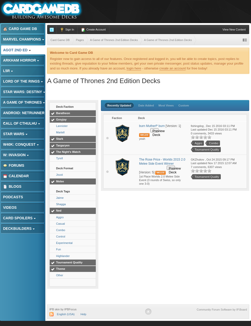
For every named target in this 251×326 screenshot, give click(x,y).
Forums (13, 165)
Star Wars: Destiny (24, 92)
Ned (58, 210)
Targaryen (62, 145)
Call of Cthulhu (21, 123)
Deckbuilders (19, 228)
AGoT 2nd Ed (17, 50)
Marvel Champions (23, 39)
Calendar (16, 176)
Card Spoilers (19, 218)
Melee (60, 181)
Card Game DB (20, 29)
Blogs (12, 186)
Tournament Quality (69, 262)
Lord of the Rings (23, 81)
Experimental (64, 242)
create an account (172, 68)
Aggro (60, 217)
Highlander (63, 256)
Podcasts (13, 197)
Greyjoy (61, 119)
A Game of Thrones (24, 102)
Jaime (60, 197)
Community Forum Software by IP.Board (222, 309)
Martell (60, 132)
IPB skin (54, 309)
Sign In (67, 30)
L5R (8, 71)
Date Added (146, 105)
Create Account (93, 30)
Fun (58, 249)
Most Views (166, 105)
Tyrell (59, 158)
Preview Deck (155, 130)
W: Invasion (16, 155)
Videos (10, 207)
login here (134, 68)
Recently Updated (119, 105)
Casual (60, 223)
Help (83, 314)
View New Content (234, 29)
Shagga (61, 204)
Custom (184, 105)
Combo (60, 230)
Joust (59, 174)
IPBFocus (70, 309)
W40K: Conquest (21, 144)
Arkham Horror (21, 60)
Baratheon (63, 113)
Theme (60, 268)
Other (59, 275)
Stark (59, 138)
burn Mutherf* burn (152, 126)
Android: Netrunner (24, 114)
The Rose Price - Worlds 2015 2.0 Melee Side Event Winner (162, 161)
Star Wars (15, 134)
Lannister (62, 125)
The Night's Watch (68, 151)
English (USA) (66, 314)
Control (60, 236)
